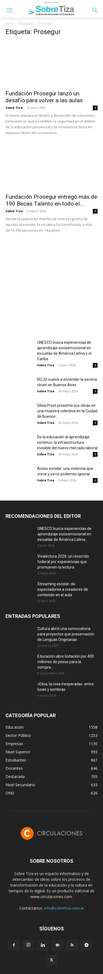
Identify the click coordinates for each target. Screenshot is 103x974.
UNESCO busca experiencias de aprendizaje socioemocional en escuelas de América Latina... (64, 534)
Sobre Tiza (14, 108)
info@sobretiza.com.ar (64, 908)
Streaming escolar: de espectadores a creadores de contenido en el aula (62, 589)
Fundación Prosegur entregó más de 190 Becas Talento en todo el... (51, 200)
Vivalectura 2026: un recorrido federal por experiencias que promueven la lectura (63, 561)
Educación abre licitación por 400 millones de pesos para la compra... (65, 661)
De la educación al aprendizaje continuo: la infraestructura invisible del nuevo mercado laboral (67, 442)
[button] (9, 10)
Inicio (9, 23)
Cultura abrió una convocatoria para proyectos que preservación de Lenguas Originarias (65, 634)
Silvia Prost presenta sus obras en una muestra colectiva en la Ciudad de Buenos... (67, 411)
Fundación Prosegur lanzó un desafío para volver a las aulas (44, 97)
